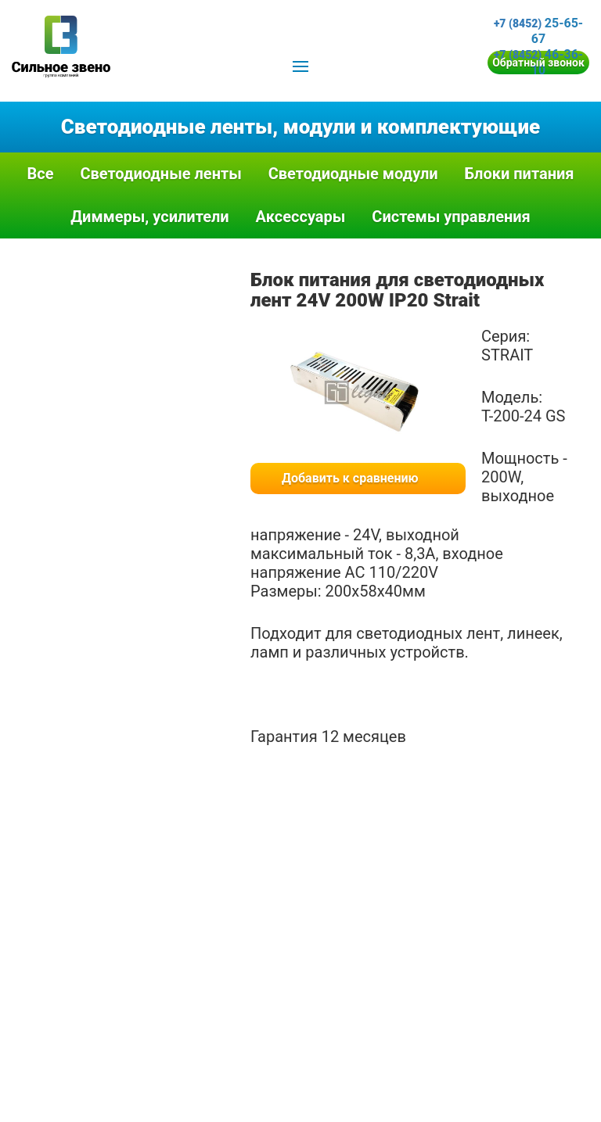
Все (40, 173)
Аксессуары (301, 216)
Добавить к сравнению (350, 478)
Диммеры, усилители (149, 216)
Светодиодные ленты (160, 173)
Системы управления (451, 216)
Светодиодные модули (353, 173)
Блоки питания (519, 173)
